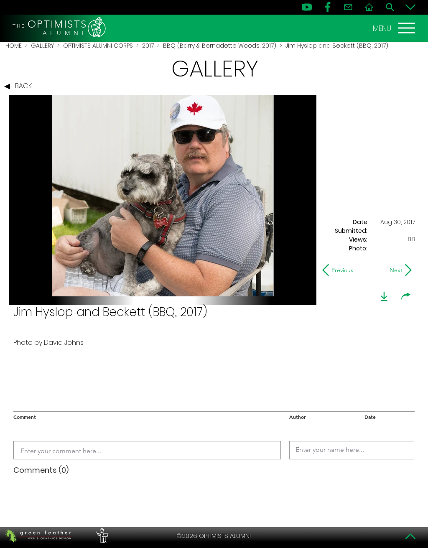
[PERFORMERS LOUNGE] (101, 536)
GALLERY (42, 45)
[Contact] (348, 7)
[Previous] (339, 270)
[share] (405, 296)
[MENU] (395, 28)
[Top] (410, 536)
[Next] (394, 270)
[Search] (390, 7)
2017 (148, 45)
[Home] (369, 7)
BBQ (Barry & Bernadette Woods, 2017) (219, 45)
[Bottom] (410, 7)
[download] (384, 296)
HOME (13, 45)
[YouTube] (307, 7)
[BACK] (20, 86)
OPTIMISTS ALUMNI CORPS (98, 45)
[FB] (328, 7)
